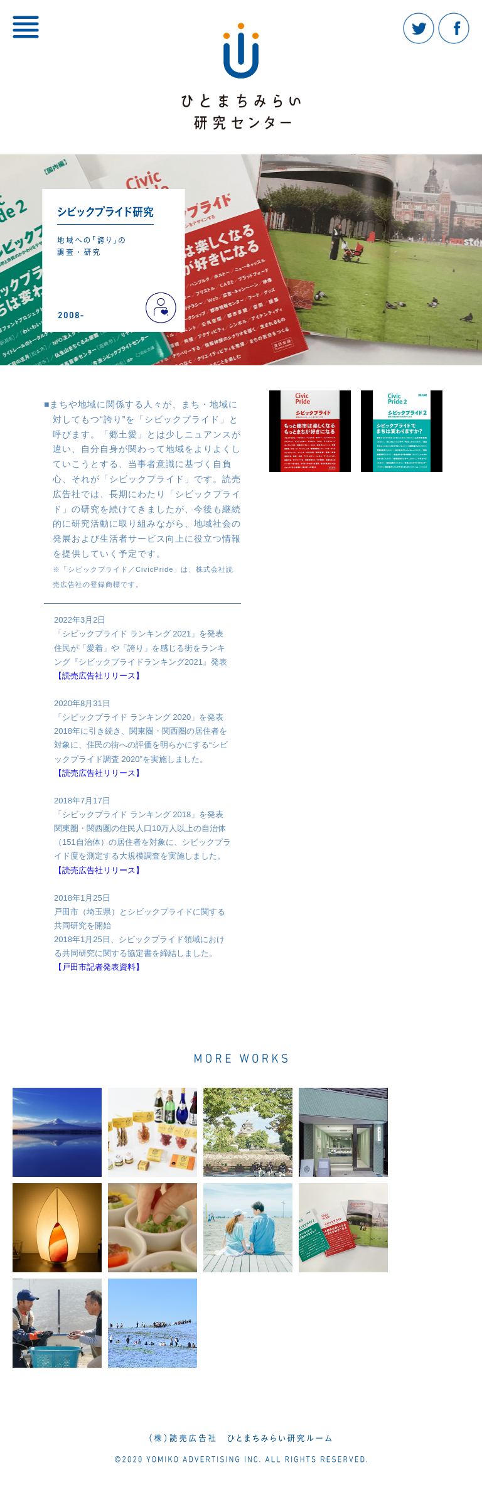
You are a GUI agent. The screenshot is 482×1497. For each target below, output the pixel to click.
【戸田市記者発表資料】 (99, 967)
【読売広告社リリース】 (99, 675)
